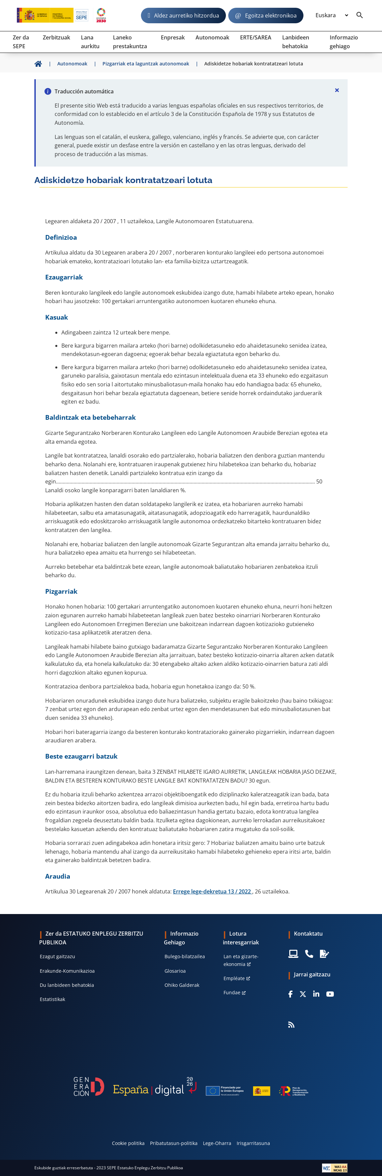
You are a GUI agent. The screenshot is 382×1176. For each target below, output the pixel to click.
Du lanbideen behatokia (67, 985)
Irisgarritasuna (253, 1143)
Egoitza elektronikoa (271, 15)
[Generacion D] (191, 1086)
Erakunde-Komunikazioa (67, 971)
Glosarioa (175, 971)
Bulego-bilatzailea (185, 956)
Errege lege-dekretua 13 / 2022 (212, 891)
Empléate (234, 978)
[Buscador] (359, 15)
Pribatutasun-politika (174, 1143)
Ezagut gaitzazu (57, 956)
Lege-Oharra (217, 1143)
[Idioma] (331, 15)
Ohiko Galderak (182, 985)
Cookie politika (128, 1143)
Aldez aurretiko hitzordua (186, 15)
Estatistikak (52, 999)
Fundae (232, 992)
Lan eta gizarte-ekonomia (241, 960)
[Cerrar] (337, 90)
